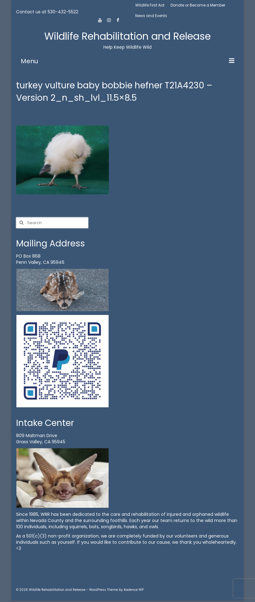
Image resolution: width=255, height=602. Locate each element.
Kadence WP (134, 589)
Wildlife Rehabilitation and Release (127, 36)
